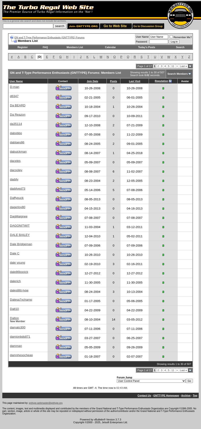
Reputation (161, 81)
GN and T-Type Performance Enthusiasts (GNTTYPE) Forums (49, 37)
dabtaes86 (17, 142)
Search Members (177, 73)
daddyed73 (17, 188)
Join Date (92, 81)
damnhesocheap (21, 355)
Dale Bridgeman (21, 244)
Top (195, 395)
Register (23, 47)
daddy (14, 179)
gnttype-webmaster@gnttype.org (46, 403)
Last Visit (134, 81)
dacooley (16, 170)
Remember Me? (181, 37)
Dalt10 (14, 309)
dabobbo (16, 133)
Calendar (110, 47)
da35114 (16, 124)
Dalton (14, 318)
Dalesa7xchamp (21, 299)
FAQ (45, 47)
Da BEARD (17, 105)
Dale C (14, 253)
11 (172, 66)
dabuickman (18, 151)
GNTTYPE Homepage (166, 395)
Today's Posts (146, 47)
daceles (15, 161)
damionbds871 (20, 336)
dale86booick (19, 272)
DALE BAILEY (20, 235)
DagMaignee (19, 216)
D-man (14, 87)
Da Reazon (17, 114)
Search (180, 47)
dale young (17, 262)
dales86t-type (19, 290)
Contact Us (144, 395)
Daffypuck (17, 198)
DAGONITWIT (20, 225)
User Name (142, 36)
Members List (75, 47)
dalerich (15, 281)
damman (16, 346)
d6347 (14, 96)
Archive (186, 395)
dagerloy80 (17, 207)
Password (141, 41)
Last (183, 66)
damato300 (17, 327)
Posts (113, 81)
